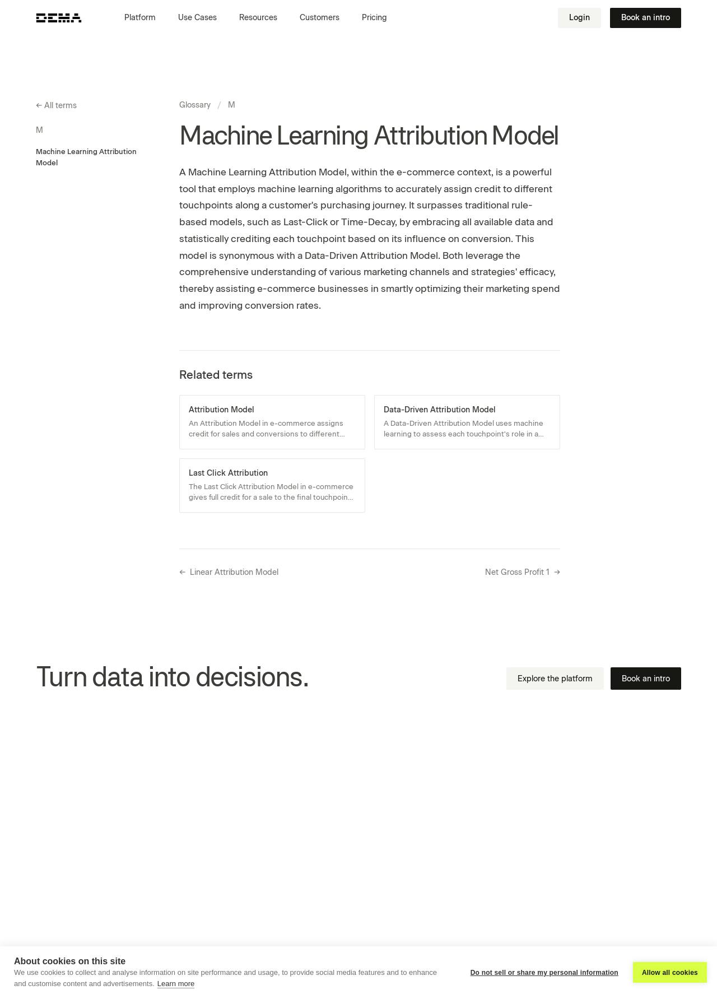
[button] (144, 18)
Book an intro (645, 17)
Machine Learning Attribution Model (86, 157)
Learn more (175, 983)
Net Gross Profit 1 (522, 572)
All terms (56, 105)
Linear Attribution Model (228, 572)
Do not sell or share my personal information (544, 973)
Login (579, 17)
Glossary (195, 105)
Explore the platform (555, 679)
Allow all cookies (670, 973)
